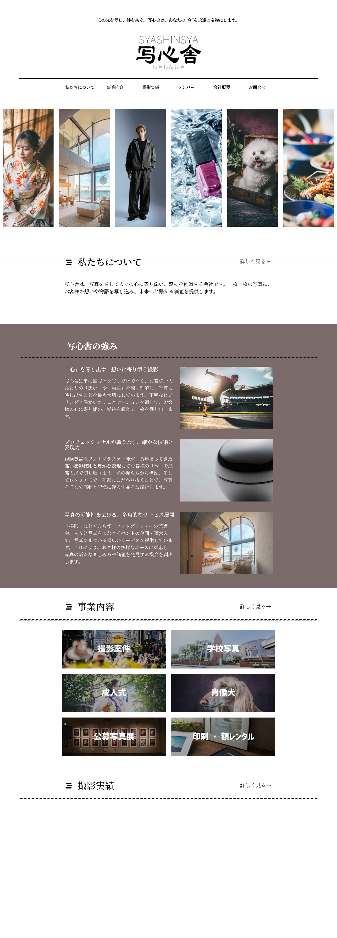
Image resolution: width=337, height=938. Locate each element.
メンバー (186, 87)
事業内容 (115, 87)
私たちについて (80, 87)
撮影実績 (150, 87)
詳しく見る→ (255, 262)
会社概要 (221, 87)
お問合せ (257, 87)
